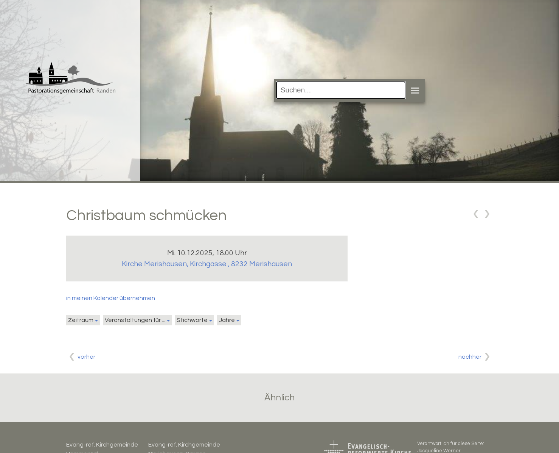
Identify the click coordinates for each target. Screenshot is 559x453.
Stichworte (192, 320)
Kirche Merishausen (207, 264)
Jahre (227, 320)
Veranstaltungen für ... (135, 320)
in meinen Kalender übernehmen (110, 298)
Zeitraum (80, 320)
